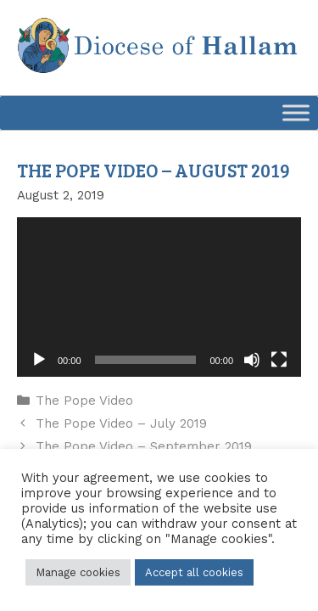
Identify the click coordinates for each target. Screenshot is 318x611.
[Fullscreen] (279, 359)
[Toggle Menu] (296, 112)
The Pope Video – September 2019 (144, 446)
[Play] (39, 359)
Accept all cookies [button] (194, 572)
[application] (159, 297)
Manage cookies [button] (78, 572)
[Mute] (251, 359)
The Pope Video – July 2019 (121, 423)
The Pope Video (84, 400)
